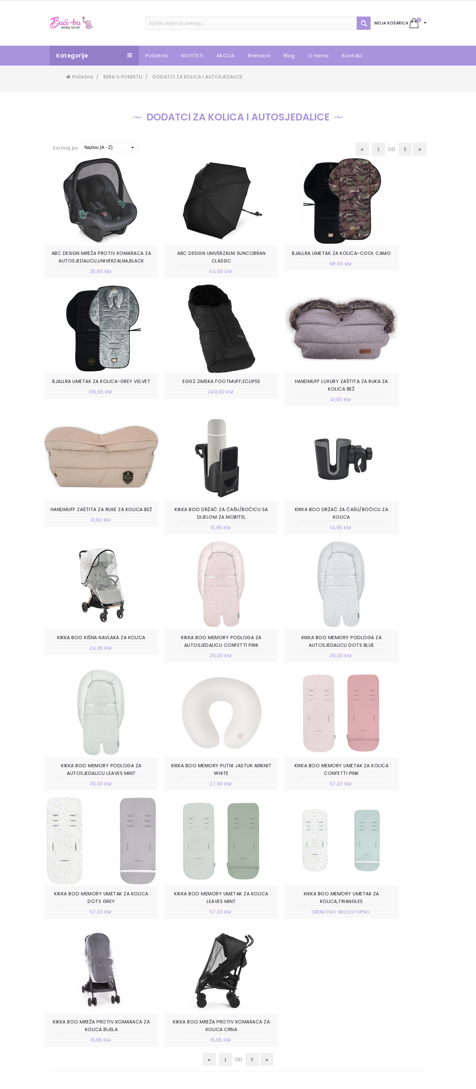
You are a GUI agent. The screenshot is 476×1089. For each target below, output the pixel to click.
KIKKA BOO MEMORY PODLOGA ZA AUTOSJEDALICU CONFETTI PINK (287, 532)
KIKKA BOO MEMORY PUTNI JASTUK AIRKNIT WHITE (189, 661)
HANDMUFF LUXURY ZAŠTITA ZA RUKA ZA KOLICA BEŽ (189, 395)
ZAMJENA (267, 988)
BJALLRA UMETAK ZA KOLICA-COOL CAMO (287, 257)
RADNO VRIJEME (178, 958)
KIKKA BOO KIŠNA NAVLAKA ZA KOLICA (188, 532)
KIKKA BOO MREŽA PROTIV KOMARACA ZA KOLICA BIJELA (287, 791)
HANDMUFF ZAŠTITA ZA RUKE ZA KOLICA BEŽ (287, 395)
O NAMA (169, 938)
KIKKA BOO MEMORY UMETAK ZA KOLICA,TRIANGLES (188, 791)
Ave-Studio (294, 1078)
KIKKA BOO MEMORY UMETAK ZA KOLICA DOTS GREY (385, 661)
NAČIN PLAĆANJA (276, 958)
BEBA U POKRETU (122, 76)
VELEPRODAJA (176, 968)
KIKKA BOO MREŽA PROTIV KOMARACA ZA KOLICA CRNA (385, 791)
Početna (79, 76)
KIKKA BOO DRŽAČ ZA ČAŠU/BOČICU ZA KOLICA (90, 532)
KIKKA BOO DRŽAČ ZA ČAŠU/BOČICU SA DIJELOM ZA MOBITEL (385, 399)
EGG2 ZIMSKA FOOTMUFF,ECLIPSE (90, 391)
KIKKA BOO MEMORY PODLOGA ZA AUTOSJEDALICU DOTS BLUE (385, 532)
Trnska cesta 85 (82, 948)
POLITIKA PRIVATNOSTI (282, 968)
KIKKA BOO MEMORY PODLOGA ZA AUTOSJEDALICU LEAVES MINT (91, 661)
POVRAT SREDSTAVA (280, 1018)
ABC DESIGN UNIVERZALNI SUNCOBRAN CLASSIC (189, 257)
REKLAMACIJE (271, 998)
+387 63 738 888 (83, 966)
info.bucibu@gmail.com (92, 976)
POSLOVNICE (174, 948)
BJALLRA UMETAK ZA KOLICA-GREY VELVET (385, 257)
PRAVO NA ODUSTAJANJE (285, 1008)
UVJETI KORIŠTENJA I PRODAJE (291, 938)
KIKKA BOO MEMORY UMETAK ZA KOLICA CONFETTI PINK (287, 661)
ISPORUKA (267, 978)
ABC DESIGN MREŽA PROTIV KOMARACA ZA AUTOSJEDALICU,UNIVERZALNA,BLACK (90, 261)
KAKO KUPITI (270, 948)
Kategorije (94, 56)
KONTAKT (171, 978)
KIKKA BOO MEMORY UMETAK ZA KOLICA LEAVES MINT (90, 791)
